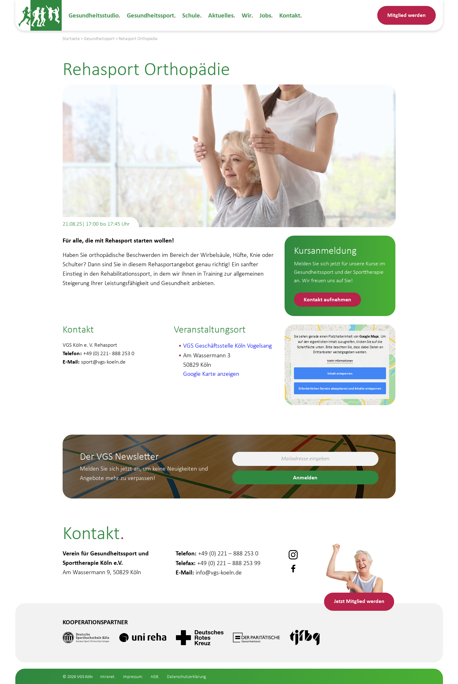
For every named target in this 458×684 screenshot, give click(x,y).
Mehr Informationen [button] (340, 361)
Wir (243, 15)
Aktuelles (218, 15)
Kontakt (285, 15)
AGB (154, 676)
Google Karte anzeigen (211, 374)
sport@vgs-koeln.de (103, 362)
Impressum (132, 676)
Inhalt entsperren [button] (340, 373)
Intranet (107, 676)
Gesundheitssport (149, 15)
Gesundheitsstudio (93, 15)
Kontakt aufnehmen (328, 299)
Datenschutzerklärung (186, 676)
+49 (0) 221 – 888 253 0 (228, 552)
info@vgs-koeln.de (219, 571)
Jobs (261, 15)
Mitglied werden (406, 14)
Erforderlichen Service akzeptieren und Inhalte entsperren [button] (340, 388)
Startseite (71, 38)
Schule (189, 15)
